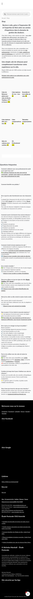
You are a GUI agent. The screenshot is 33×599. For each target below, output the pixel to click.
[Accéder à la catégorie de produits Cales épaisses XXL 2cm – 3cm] (6, 116)
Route (28, 279)
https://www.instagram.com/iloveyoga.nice (12, 510)
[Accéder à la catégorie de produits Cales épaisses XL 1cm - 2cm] (16, 89)
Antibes (17, 499)
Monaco (21, 499)
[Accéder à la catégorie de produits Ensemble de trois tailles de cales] (26, 89)
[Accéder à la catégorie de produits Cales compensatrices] (16, 116)
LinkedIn (17, 411)
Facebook (11, 411)
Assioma (17, 361)
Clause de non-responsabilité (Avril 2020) (12, 501)
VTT (8, 281)
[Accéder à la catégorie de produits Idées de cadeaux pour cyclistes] (6, 138)
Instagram (4, 411)
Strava (22, 411)
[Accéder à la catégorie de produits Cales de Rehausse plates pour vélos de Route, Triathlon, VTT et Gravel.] (6, 92)
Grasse (26, 499)
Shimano (3, 359)
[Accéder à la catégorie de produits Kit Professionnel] (16, 138)
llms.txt (4, 492)
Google (27, 411)
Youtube (4, 413)
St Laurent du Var (9, 499)
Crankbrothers (9, 361)
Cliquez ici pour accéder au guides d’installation (16, 273)
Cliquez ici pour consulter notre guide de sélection (16, 256)
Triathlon (3, 281)
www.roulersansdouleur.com (20, 507)
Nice (3, 499)
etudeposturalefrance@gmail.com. (17, 394)
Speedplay (17, 359)
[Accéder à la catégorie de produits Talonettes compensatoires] (26, 116)
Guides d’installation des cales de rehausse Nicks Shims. (17, 542)
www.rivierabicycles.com (17, 512)
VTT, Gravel (9, 201)
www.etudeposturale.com (19, 505)
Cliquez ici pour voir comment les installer (14, 306)
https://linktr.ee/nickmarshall (10, 481)
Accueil (4, 18)
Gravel (11, 281)
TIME (22, 359)
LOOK (25, 357)
